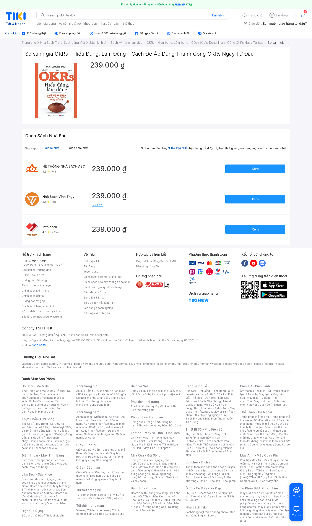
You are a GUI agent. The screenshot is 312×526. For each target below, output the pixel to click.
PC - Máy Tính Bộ (148, 448)
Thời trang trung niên (97, 404)
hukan (52, 367)
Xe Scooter (219, 496)
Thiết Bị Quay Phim (262, 477)
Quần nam (100, 416)
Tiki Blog (89, 266)
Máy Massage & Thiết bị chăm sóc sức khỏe (46, 487)
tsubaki (77, 367)
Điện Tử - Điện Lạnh (255, 386)
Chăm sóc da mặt (33, 479)
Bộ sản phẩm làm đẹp (44, 501)
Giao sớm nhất (78, 148)
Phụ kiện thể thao (264, 423)
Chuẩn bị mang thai (41, 411)
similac (258, 363)
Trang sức (137, 422)
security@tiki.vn (52, 316)
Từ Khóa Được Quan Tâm (259, 488)
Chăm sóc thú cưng (143, 493)
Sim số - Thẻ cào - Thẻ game (217, 480)
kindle (194, 363)
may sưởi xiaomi (259, 503)
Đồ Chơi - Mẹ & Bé (35, 386)
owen (88, 363)
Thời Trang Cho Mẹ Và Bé (38, 390)
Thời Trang (219, 390)
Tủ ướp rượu (279, 404)
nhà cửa (105, 23)
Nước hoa (36, 500)
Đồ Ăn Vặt (144, 503)
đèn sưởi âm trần (258, 517)
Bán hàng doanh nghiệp (98, 308)
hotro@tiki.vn (54, 311)
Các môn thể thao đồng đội (265, 434)
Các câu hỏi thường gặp (36, 269)
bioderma (120, 363)
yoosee (239, 363)
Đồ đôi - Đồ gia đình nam (104, 427)
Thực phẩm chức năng (43, 482)
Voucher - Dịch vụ (198, 462)
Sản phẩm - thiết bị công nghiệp (210, 413)
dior (36, 363)
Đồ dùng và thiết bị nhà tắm (156, 470)
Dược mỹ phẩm (56, 503)
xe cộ (62, 23)
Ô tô (207, 496)
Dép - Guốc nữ (103, 449)
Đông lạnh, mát (48, 430)
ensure (98, 363)
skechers (149, 363)
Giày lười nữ (109, 456)
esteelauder (49, 363)
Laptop (165, 448)
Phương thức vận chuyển (37, 285)
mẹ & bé (75, 23)
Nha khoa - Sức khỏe (208, 477)
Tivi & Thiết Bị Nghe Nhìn (207, 416)
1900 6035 (39, 345)
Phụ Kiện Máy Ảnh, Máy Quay (258, 460)
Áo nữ (79, 390)
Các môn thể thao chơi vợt (264, 435)
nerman (204, 363)
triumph (170, 363)
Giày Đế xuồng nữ (101, 460)
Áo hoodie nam (93, 423)
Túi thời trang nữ (88, 490)
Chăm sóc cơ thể (40, 486)
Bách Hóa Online (143, 488)
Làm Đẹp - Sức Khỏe (37, 474)
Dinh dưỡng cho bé (41, 401)
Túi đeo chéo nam (98, 510)
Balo (133, 390)
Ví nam (80, 510)
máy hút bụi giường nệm (263, 508)
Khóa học (218, 467)
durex (108, 363)
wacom (216, 363)
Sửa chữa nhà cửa (149, 463)
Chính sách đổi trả (33, 295)
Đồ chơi (60, 390)
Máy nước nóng (263, 401)
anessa (227, 363)
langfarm (40, 367)
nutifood (182, 363)
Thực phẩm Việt (54, 427)
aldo (160, 363)
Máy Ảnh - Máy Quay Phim (260, 455)
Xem (255, 169)
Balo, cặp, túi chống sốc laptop (156, 392)
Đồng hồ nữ (153, 422)
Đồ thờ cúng (145, 477)
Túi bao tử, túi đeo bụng (109, 513)
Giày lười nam (84, 472)
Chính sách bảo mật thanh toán (102, 276)
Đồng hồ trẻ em (171, 425)
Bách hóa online (204, 408)
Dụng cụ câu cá (258, 430)
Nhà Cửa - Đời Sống (146, 455)
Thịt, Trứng (41, 423)
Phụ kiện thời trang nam (154, 408)
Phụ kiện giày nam (95, 479)
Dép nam (96, 475)
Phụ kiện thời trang (145, 401)
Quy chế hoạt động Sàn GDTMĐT (157, 261)
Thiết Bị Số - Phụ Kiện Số (203, 429)
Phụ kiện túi (115, 498)
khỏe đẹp (90, 23)
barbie (78, 363)
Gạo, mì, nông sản (42, 434)
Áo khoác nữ (105, 394)
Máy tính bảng (39, 467)
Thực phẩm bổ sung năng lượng (265, 442)
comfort (270, 363)
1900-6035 (39, 261)
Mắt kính (165, 406)
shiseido (27, 367)
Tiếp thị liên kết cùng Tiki (99, 302)
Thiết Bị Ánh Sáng (265, 463)
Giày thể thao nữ (271, 441)
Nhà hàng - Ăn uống (206, 474)
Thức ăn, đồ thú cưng (42, 444)
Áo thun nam (84, 416)
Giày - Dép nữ (86, 445)
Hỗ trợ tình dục (53, 500)
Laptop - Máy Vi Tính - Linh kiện (155, 433)
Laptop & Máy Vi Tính (214, 411)
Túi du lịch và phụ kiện (152, 390)
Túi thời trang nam (90, 505)
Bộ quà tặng (148, 510)
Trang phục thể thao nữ (254, 416)
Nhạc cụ (160, 477)
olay (249, 363)
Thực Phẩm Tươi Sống (38, 419)
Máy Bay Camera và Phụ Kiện (263, 479)
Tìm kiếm (217, 15)
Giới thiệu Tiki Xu (93, 297)
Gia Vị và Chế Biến (149, 500)
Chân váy (103, 397)
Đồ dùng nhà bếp (32, 515)
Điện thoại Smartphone (36, 460)
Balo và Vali (140, 386)
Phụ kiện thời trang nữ (144, 406)
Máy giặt (252, 397)
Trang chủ (255, 15)
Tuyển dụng (90, 271)
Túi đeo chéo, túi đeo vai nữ (93, 494)
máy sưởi (245, 493)
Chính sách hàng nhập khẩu (39, 306)
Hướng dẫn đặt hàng (34, 280)
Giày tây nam (103, 472)
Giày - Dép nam (88, 467)
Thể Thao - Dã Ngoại (256, 412)
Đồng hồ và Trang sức (147, 417)
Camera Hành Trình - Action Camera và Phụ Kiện (264, 467)
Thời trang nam (87, 412)
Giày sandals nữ (98, 453)
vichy (61, 367)
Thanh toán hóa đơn (197, 467)
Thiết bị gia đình (55, 515)
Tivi (249, 401)
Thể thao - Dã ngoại (203, 397)
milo (138, 363)
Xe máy (197, 496)
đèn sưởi (259, 493)
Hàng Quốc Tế (196, 386)
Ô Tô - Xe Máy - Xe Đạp (203, 488)
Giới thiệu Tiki (91, 261)
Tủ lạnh (252, 394)
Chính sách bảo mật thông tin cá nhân (106, 282)
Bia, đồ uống (35, 437)
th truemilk (65, 363)
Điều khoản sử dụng (95, 292)
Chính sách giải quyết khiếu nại (102, 287)
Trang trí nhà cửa (141, 460)
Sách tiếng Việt (194, 512)
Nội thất (149, 467)
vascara (27, 363)
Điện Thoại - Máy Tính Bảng (43, 455)
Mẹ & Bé (209, 404)
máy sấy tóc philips (267, 496)
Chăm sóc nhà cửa (45, 448)
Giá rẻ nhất (52, 148)
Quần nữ (102, 390)
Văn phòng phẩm (217, 512)
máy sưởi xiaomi (268, 506)
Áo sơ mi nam (100, 420)
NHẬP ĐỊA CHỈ (177, 148)
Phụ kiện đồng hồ (149, 425)
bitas (281, 363)
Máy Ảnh (272, 480)
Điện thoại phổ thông (42, 463)
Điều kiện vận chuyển (96, 313)
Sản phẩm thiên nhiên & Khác (44, 491)
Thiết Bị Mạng (152, 444)
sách (117, 23)
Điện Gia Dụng (32, 511)
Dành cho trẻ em (40, 441)
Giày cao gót (84, 449)
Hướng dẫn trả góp (33, 301)
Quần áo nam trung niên (99, 434)
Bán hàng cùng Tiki (148, 266)
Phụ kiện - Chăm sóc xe (200, 493)
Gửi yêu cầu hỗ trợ (33, 275)
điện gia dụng (46, 23)
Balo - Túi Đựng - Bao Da (263, 470)
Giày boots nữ (90, 456)
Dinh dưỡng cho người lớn (44, 404)
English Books (207, 515)
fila (69, 367)
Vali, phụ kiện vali (169, 394)
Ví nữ (116, 494)
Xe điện (222, 493)
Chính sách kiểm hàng (35, 290)
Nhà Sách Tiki (196, 507)
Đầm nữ (90, 390)
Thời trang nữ (86, 386)
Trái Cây (27, 423)
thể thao (129, 23)
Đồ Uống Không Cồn (153, 506)
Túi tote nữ (99, 498)
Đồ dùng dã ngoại (265, 420)
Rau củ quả (35, 427)
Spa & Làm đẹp (212, 470)
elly (131, 363)
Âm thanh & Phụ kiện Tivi (255, 390)
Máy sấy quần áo (259, 404)
